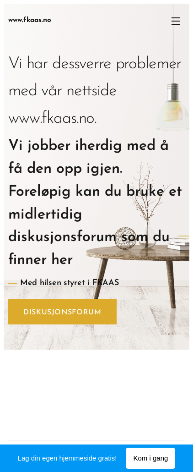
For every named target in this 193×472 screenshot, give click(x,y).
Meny (176, 21)
